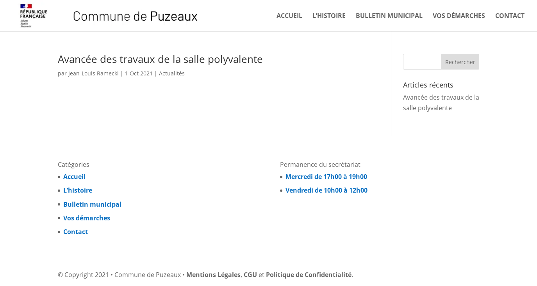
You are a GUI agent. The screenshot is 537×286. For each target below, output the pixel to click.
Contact (510, 16)
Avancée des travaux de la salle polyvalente (160, 59)
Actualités (172, 73)
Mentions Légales (213, 274)
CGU (250, 274)
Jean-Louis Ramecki (93, 73)
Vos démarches (459, 16)
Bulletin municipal (389, 16)
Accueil (289, 16)
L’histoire (329, 16)
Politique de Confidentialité (308, 274)
